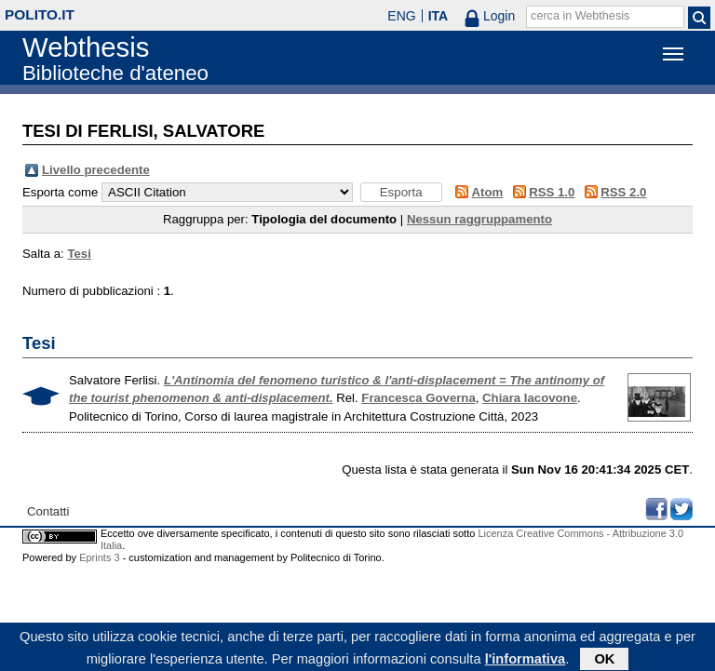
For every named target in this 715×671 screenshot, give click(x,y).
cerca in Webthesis (580, 15)
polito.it (39, 14)
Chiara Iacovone (529, 398)
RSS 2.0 (623, 192)
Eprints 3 (99, 557)
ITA (438, 15)
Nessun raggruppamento (479, 219)
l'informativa (525, 660)
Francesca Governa (418, 398)
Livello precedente (96, 170)
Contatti (48, 511)
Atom (488, 192)
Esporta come (60, 192)
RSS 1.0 (551, 192)
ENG (401, 15)
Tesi (78, 254)
